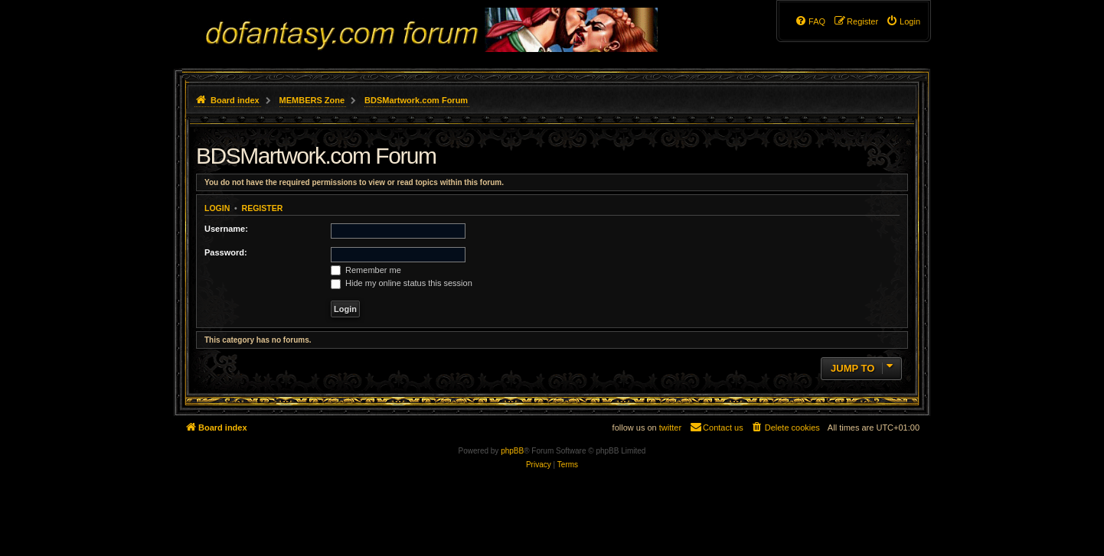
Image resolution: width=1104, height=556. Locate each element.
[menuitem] (903, 21)
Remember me (366, 270)
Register (262, 208)
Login (217, 208)
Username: (226, 228)
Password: (225, 252)
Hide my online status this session (401, 283)
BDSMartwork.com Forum (316, 155)
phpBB (512, 451)
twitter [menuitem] (670, 427)
